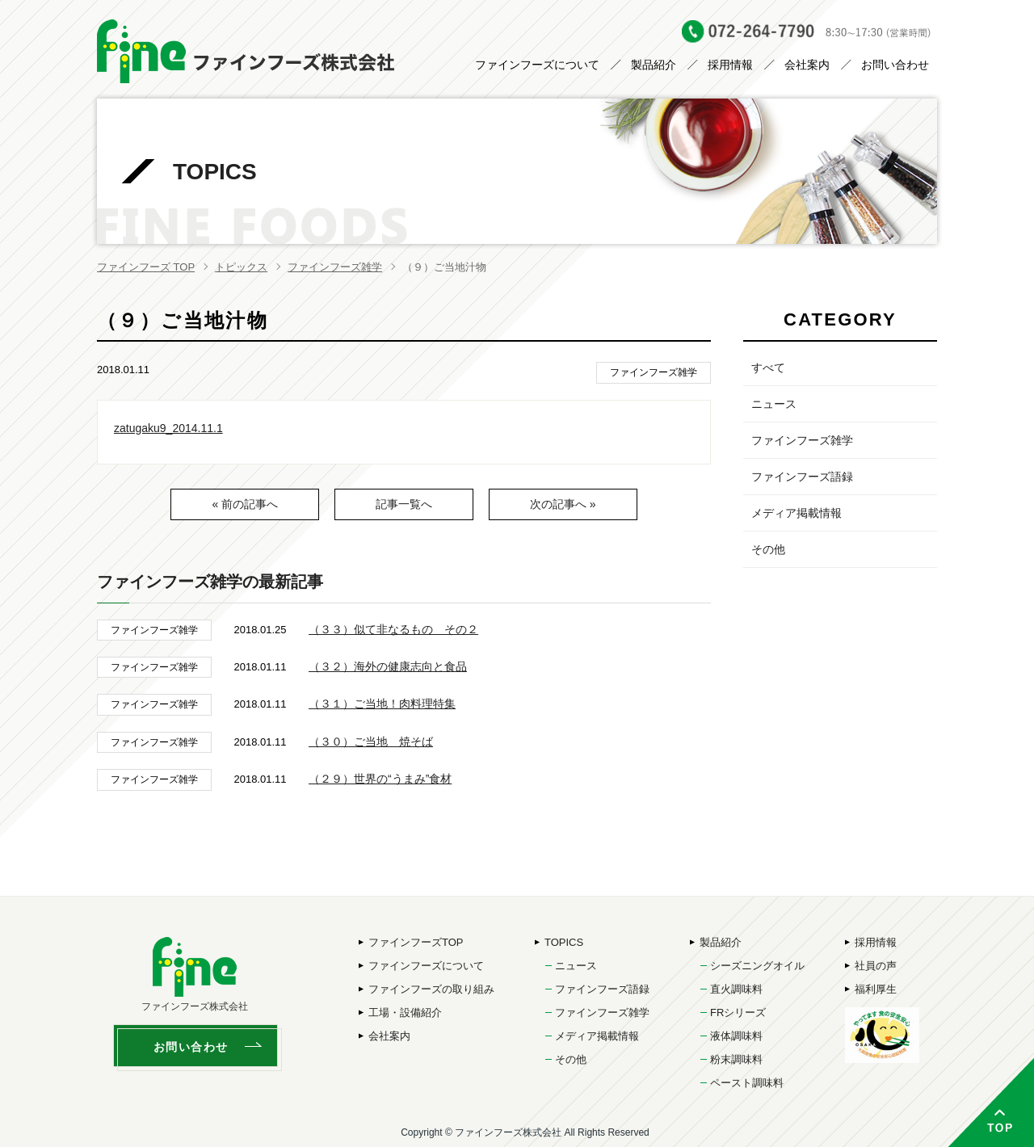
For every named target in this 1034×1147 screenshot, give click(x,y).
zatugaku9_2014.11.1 (168, 428)
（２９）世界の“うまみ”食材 (380, 778)
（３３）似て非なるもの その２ (393, 629)
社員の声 (876, 966)
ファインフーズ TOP (146, 267)
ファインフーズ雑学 (335, 267)
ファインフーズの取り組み (431, 989)
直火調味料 (736, 989)
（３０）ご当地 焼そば (371, 741)
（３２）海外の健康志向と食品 (388, 666)
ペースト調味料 (747, 1083)
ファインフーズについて (537, 64)
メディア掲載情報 (796, 512)
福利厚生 (876, 989)
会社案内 (807, 64)
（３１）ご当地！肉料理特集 (382, 703)
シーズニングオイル (757, 966)
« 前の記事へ (245, 504)
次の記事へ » (563, 504)
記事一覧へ (404, 504)
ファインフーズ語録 (802, 476)
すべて (768, 367)
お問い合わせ (895, 64)
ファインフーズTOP (416, 942)
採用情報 (730, 64)
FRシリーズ (738, 1012)
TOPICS (563, 942)
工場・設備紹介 (405, 1012)
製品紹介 (653, 64)
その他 (768, 549)
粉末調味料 (736, 1059)
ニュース (774, 403)
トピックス (241, 267)
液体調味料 (736, 1036)
